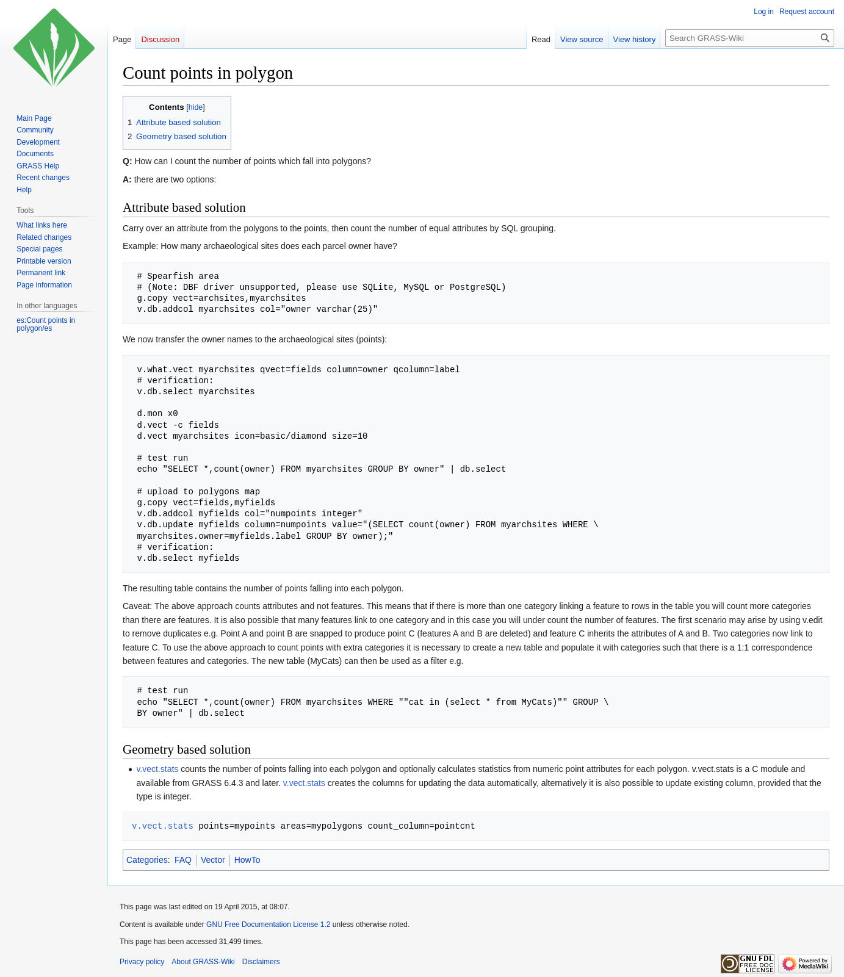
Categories (147, 860)
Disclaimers (261, 961)
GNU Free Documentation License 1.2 (268, 924)
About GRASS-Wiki (202, 961)
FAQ (183, 860)
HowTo (247, 860)
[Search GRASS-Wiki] (749, 38)
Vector (213, 860)
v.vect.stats (157, 769)
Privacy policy (142, 961)
